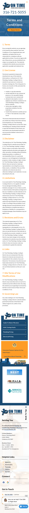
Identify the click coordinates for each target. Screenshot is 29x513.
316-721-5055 (14, 12)
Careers (7, 469)
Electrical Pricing (8, 336)
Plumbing (12, 427)
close (26, 495)
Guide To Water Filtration (11, 323)
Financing (8, 467)
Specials (7, 471)
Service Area (8, 464)
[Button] (14, 29)
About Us (8, 462)
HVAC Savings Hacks (9, 327)
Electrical (19, 427)
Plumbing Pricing (8, 332)
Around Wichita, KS (10, 429)
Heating (16, 425)
